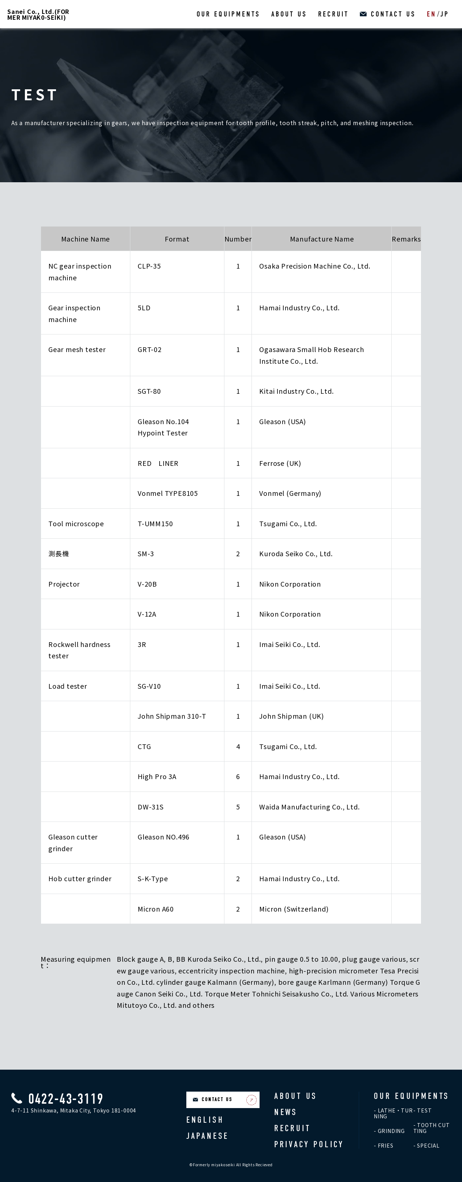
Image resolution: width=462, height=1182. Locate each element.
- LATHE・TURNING (393, 1113)
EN (431, 14)
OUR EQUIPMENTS (228, 14)
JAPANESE (207, 1136)
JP (444, 14)
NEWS (286, 1112)
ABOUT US (289, 14)
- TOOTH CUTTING (431, 1127)
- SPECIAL (426, 1145)
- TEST (422, 1110)
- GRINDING (389, 1130)
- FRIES (384, 1145)
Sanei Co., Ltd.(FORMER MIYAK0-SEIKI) (38, 14)
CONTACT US (393, 14)
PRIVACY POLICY (309, 1144)
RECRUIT (333, 14)
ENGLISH (205, 1120)
